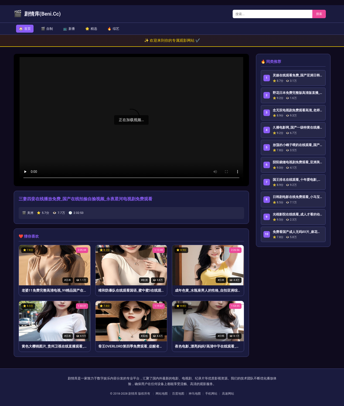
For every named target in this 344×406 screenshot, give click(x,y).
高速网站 (228, 393)
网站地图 (162, 393)
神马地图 (195, 393)
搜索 (319, 14)
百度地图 (178, 393)
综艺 (113, 28)
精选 (91, 28)
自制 (47, 28)
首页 (25, 28)
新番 (69, 28)
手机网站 (211, 393)
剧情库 (132, 393)
